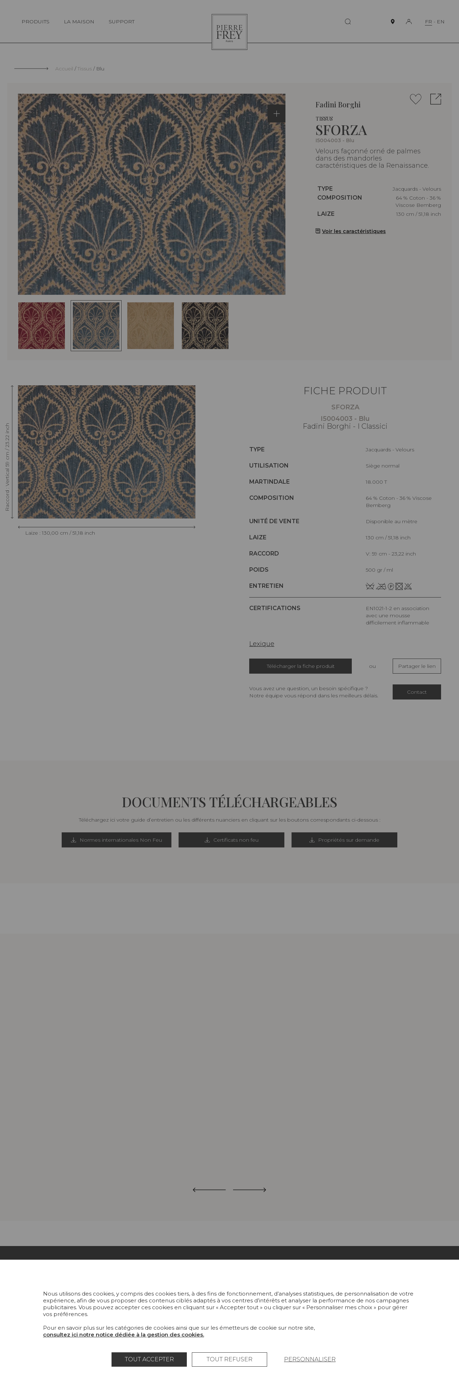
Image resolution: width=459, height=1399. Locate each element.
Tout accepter (149, 1359)
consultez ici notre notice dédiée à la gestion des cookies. (123, 1334)
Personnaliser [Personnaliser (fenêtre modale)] (310, 1359)
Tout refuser (229, 1359)
